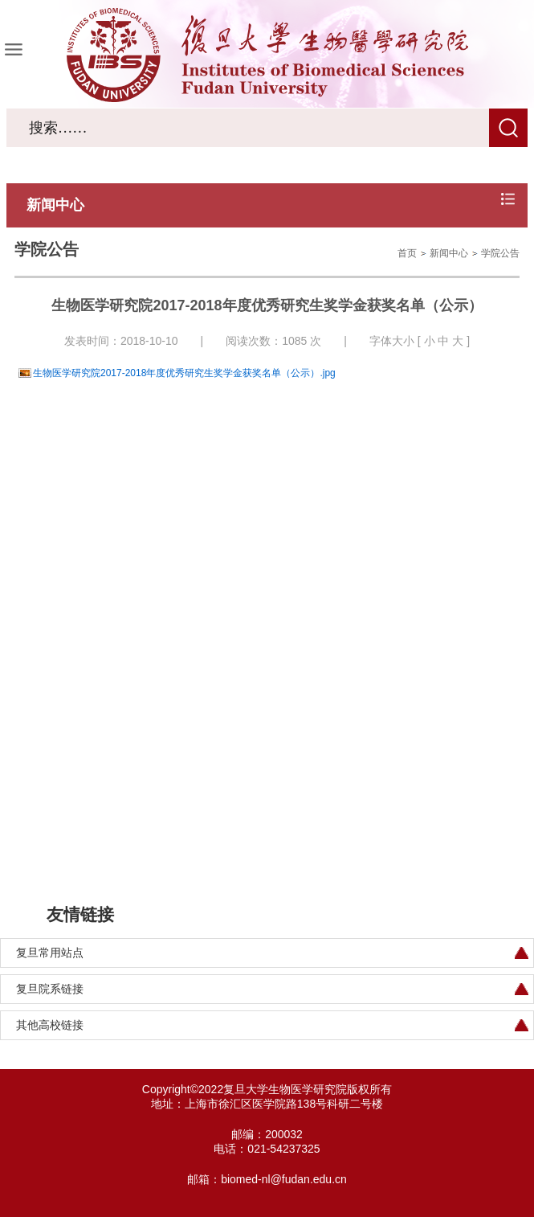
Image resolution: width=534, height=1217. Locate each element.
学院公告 (500, 253)
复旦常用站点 (50, 952)
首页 (407, 253)
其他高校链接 (50, 1024)
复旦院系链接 (50, 988)
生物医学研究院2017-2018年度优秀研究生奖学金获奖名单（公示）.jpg (184, 373)
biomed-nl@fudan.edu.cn (284, 1179)
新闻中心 (449, 253)
